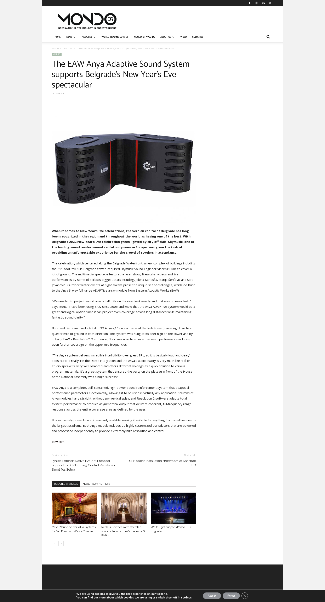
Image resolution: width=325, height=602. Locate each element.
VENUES (67, 48)
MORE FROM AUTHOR (96, 484)
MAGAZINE (88, 37)
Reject (232, 595)
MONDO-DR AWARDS (144, 37)
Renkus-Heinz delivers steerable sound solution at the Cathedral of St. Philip (123, 531)
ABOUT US (167, 37)
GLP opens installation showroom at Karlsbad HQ (162, 463)
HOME (58, 37)
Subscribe (197, 37)
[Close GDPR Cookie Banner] (248, 595)
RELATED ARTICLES (66, 484)
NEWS (70, 37)
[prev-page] (54, 543)
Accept (209, 595)
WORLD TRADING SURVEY (115, 37)
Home (55, 48)
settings (182, 597)
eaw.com (58, 442)
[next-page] (61, 543)
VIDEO (183, 37)
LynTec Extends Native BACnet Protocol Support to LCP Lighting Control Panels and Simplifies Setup (84, 465)
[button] (268, 37)
